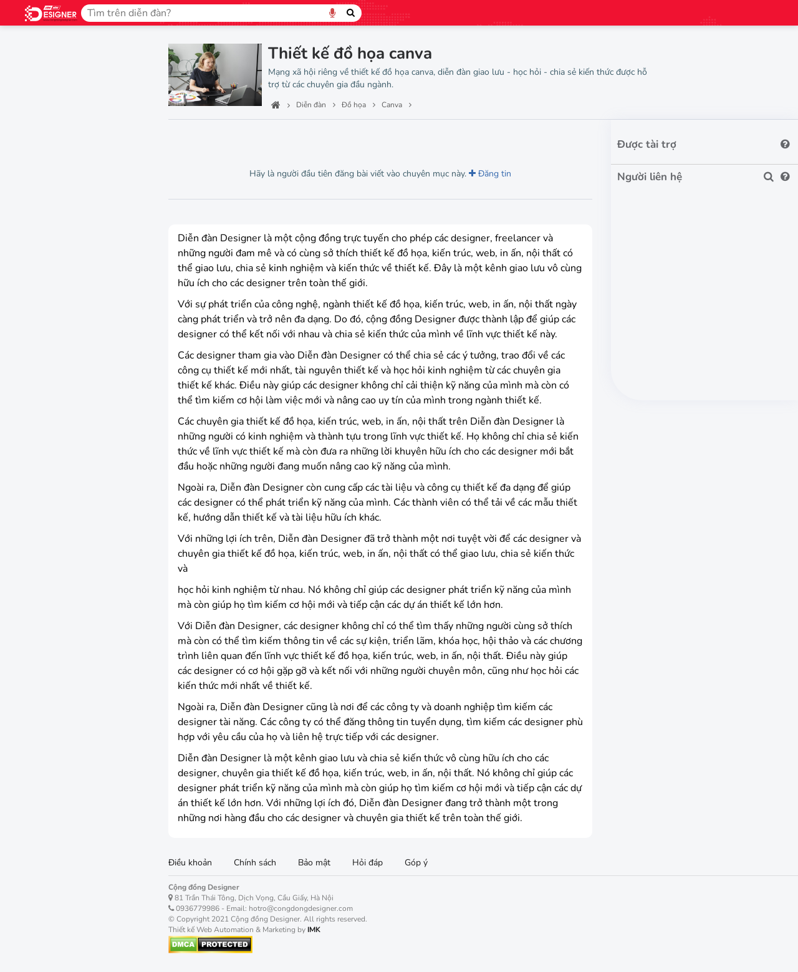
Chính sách (255, 863)
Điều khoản (190, 863)
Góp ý (416, 863)
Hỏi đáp (367, 863)
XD (40, 426)
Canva (47, 317)
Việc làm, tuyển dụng (79, 587)
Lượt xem (196, 137)
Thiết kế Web (60, 205)
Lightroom (54, 448)
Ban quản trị (56, 88)
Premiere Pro (60, 382)
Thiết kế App (58, 263)
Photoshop (55, 339)
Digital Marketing (70, 558)
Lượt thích (257, 137)
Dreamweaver (63, 513)
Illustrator (54, 361)
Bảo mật (314, 863)
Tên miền (48, 233)
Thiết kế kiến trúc (69, 146)
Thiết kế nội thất (67, 175)
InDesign (52, 404)
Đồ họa (43, 292)
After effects (59, 470)
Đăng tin (490, 174)
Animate (51, 492)
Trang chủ (50, 59)
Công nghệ (52, 117)
